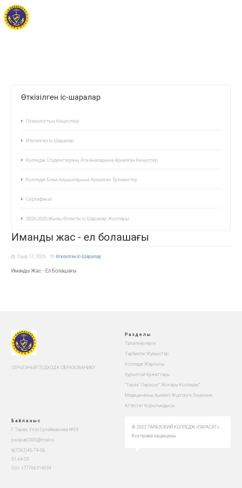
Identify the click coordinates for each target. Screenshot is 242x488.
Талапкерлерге (140, 343)
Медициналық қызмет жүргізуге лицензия (168, 395)
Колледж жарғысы (144, 364)
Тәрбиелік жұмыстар (147, 353)
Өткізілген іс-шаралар (75, 256)
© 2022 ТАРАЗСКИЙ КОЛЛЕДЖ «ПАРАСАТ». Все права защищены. (176, 431)
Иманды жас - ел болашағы (43, 271)
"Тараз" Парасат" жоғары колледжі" (162, 384)
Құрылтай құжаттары (147, 374)
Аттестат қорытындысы (150, 405)
